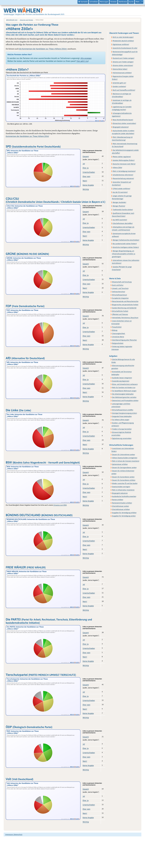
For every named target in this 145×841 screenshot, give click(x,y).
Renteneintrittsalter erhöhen (122, 503)
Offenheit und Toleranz (120, 314)
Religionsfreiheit (117, 343)
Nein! (85, 181)
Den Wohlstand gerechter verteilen (124, 397)
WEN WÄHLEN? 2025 (12, 20)
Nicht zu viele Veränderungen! (123, 37)
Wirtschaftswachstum (119, 295)
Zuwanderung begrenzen (120, 381)
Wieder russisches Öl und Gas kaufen (124, 483)
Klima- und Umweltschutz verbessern (125, 384)
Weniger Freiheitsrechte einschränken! (126, 240)
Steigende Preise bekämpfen (122, 416)
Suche (131, 2)
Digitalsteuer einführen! (121, 44)
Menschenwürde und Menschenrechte (125, 301)
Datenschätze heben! (120, 69)
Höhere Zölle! (117, 167)
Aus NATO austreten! (120, 220)
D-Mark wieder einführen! (121, 188)
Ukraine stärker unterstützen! (123, 65)
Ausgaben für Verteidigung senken (124, 516)
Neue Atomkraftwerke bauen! (123, 120)
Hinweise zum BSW (60, 505)
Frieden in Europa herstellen (122, 429)
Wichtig (86, 189)
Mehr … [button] (138, 2)
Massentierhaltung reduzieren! (123, 178)
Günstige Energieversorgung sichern (124, 413)
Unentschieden (89, 172)
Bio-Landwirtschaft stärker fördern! (125, 243)
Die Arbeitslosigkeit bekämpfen (123, 394)
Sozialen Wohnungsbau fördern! (124, 160)
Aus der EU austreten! (120, 192)
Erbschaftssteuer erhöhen (121, 509)
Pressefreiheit (117, 327)
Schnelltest (94, 2)
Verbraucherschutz (118, 291)
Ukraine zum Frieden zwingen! (123, 62)
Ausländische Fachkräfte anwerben (124, 496)
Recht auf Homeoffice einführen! (124, 90)
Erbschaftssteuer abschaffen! (123, 223)
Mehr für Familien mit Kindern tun (123, 387)
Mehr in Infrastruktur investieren (123, 490)
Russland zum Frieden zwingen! (123, 58)
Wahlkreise (123, 2)
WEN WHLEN (23, 10)
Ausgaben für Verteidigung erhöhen (124, 512)
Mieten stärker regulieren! (122, 156)
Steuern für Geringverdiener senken (124, 467)
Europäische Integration (120, 298)
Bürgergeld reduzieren (120, 493)
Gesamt (86, 156)
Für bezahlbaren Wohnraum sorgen (124, 391)
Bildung (114, 330)
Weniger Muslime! (119, 206)
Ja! (84, 164)
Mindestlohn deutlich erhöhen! (123, 41)
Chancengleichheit (118, 333)
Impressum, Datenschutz (13, 834)
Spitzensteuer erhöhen (120, 464)
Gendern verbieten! (119, 86)
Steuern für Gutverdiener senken (123, 477)
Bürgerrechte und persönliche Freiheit (125, 304)
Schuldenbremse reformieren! (123, 175)
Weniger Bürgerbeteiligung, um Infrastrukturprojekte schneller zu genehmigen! (123, 253)
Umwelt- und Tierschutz (120, 288)
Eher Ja (85, 168)
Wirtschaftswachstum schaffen (122, 410)
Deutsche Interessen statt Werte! (124, 164)
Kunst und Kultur (117, 285)
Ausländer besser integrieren (122, 378)
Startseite (83, 2)
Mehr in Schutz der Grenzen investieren (125, 461)
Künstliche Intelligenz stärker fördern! (126, 247)
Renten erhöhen (117, 499)
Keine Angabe (88, 185)
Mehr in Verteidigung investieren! (124, 171)
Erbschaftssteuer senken (120, 506)
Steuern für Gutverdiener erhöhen (123, 480)
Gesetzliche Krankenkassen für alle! (125, 48)
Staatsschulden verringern (121, 486)
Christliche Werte (118, 337)
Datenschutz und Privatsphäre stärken (125, 400)
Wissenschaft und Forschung (122, 282)
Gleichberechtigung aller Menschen (124, 340)
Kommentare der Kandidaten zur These (27, 136)
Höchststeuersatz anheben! (122, 73)
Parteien (113, 2)
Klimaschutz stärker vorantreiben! (124, 123)
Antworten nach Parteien (26, 20)
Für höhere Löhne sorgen (120, 419)
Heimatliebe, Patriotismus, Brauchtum (125, 317)
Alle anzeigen (86, 58)
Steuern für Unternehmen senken (123, 454)
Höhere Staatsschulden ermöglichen (124, 458)
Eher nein (86, 176)
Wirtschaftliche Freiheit (120, 311)
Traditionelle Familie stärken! (123, 209)
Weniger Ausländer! (119, 202)
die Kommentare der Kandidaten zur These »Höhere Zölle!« (43, 49)
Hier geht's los (82, 61)
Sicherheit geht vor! (119, 83)
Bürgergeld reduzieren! (121, 127)
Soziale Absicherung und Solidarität (124, 308)
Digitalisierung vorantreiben (121, 438)
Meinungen (104, 2)
